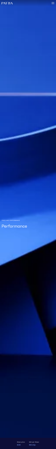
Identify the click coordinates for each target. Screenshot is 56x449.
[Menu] (53, 3)
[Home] (25, 3)
